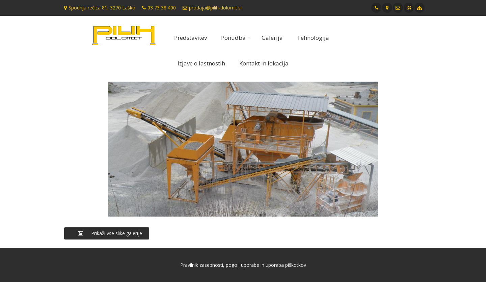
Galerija (272, 37)
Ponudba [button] (233, 37)
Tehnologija (313, 37)
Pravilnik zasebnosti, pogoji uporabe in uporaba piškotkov (243, 265)
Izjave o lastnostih (201, 63)
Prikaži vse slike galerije (106, 233)
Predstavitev (190, 37)
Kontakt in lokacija (264, 63)
